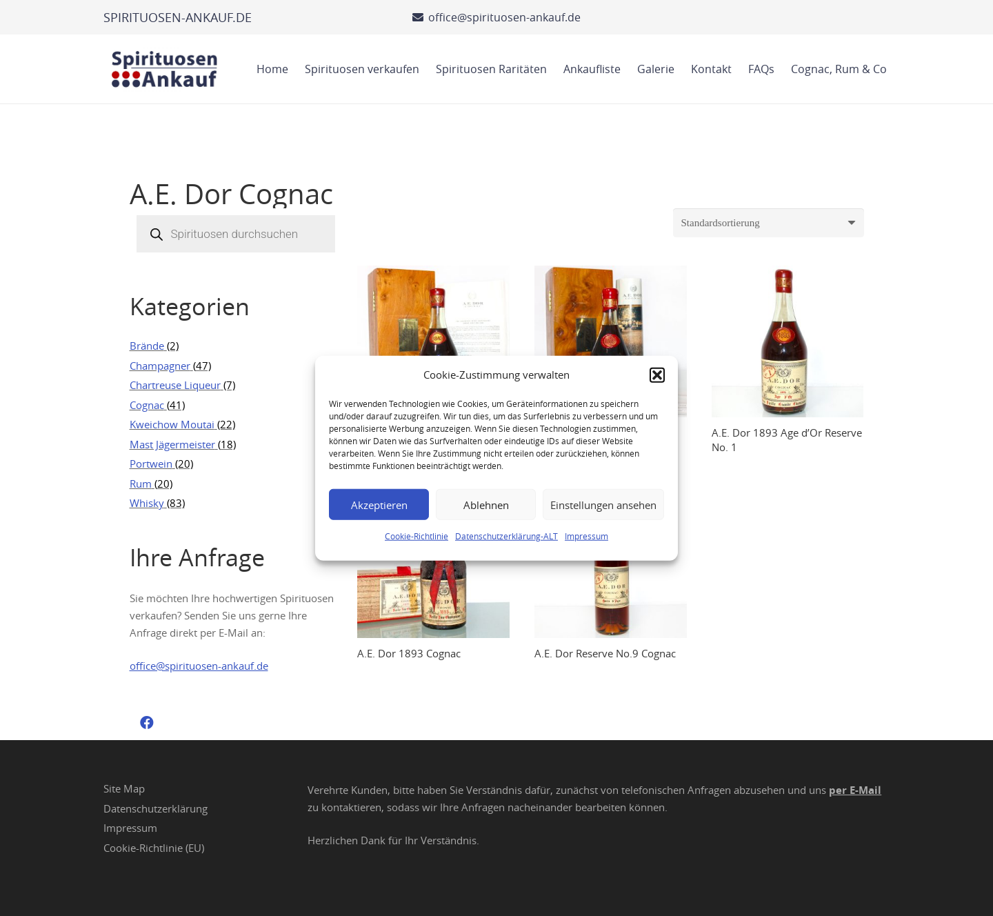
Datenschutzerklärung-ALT (506, 535)
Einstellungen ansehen (603, 504)
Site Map (124, 788)
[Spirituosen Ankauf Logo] (164, 69)
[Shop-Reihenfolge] (768, 222)
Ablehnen (486, 504)
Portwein (151, 463)
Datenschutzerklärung (155, 808)
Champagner (160, 365)
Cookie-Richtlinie (416, 535)
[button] (657, 374)
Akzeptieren (379, 504)
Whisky (147, 503)
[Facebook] (147, 723)
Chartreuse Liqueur (175, 385)
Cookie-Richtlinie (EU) (153, 848)
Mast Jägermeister (172, 444)
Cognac (147, 405)
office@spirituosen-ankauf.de (199, 666)
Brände (147, 345)
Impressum (586, 535)
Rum (141, 483)
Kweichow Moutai (172, 424)
